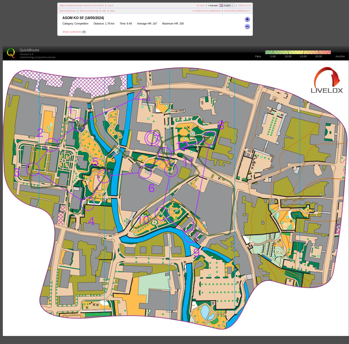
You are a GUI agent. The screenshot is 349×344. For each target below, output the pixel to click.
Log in (110, 5)
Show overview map (89, 11)
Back (112, 11)
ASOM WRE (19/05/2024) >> (237, 11)
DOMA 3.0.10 (244, 5)
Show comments (72, 31)
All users (201, 5)
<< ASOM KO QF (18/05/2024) (206, 11)
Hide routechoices (67, 11)
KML (104, 11)
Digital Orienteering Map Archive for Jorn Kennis (81, 5)
